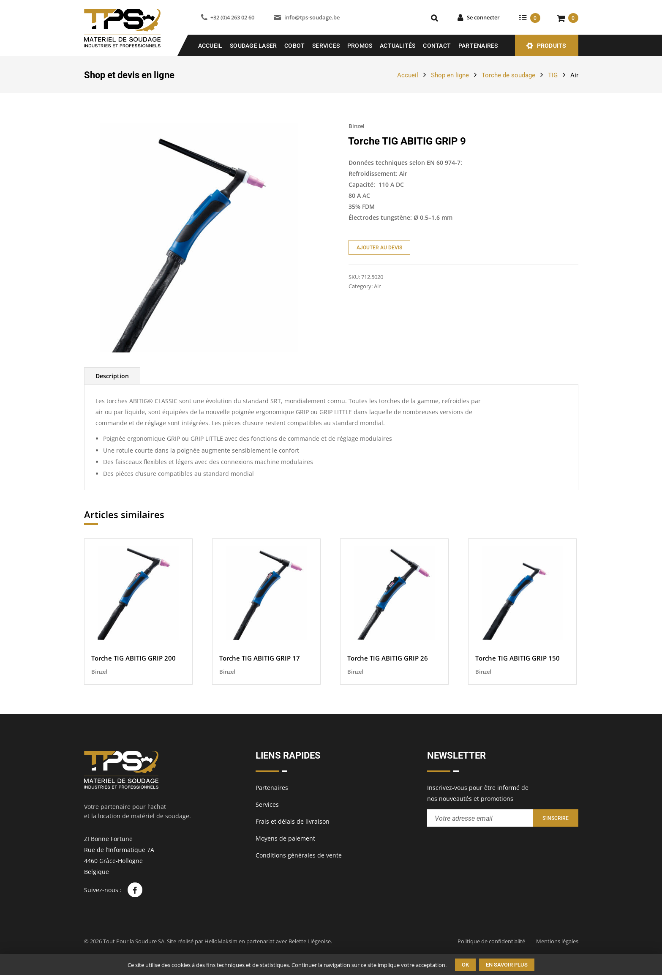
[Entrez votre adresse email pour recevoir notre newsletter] (480, 818)
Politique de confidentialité (491, 941)
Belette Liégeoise (310, 941)
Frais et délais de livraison (293, 821)
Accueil (210, 45)
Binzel (357, 126)
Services (326, 45)
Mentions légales (557, 941)
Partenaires (478, 45)
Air (574, 75)
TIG (553, 75)
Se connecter (483, 17)
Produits (552, 45)
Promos (360, 45)
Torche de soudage (508, 75)
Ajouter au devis (379, 248)
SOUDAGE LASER (253, 45)
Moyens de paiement (285, 838)
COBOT (294, 45)
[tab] (112, 376)
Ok (465, 964)
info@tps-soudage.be (312, 17)
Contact (437, 45)
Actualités (398, 45)
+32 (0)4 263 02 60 (232, 17)
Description (112, 376)
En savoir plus (507, 964)
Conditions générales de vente (299, 855)
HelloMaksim (220, 941)
